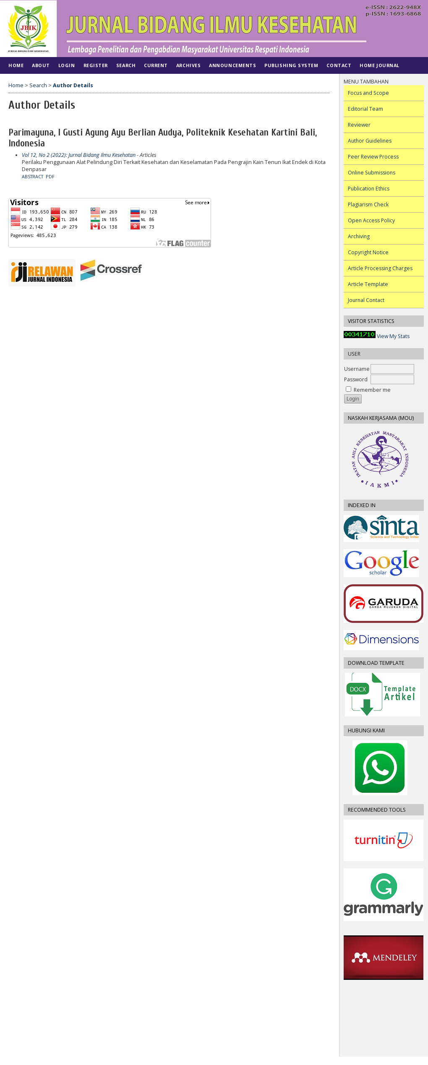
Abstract (32, 177)
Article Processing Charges (380, 268)
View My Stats (393, 336)
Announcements (232, 65)
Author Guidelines (369, 140)
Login (66, 65)
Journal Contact (366, 300)
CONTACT (338, 65)
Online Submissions (371, 172)
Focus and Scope (368, 92)
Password (356, 379)
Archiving (359, 236)
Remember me (372, 389)
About (41, 65)
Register (96, 65)
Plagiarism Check (368, 204)
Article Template (368, 284)
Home (15, 65)
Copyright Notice (368, 252)
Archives (188, 65)
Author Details (73, 85)
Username (357, 368)
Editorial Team (365, 108)
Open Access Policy (371, 220)
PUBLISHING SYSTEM (291, 65)
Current (156, 65)
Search (126, 65)
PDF (50, 177)
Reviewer (359, 124)
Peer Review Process (373, 156)
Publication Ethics (368, 188)
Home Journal (379, 65)
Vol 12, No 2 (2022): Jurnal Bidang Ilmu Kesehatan (79, 155)
